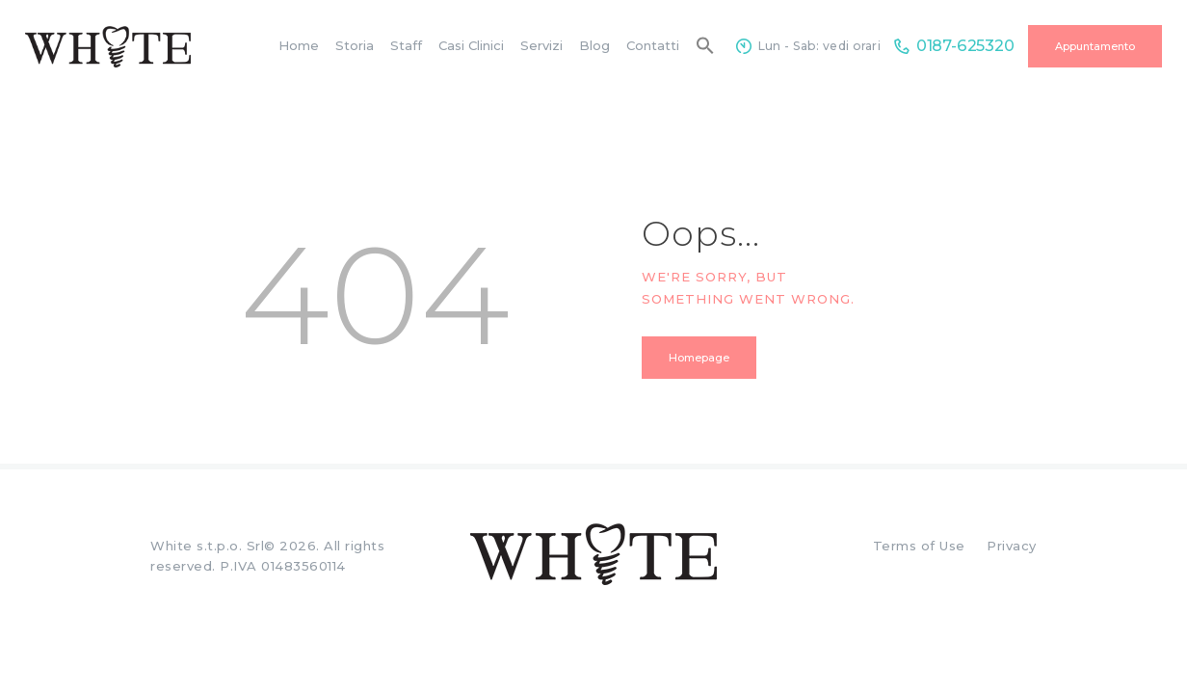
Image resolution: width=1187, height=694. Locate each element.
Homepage (699, 357)
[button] (705, 46)
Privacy (1012, 545)
